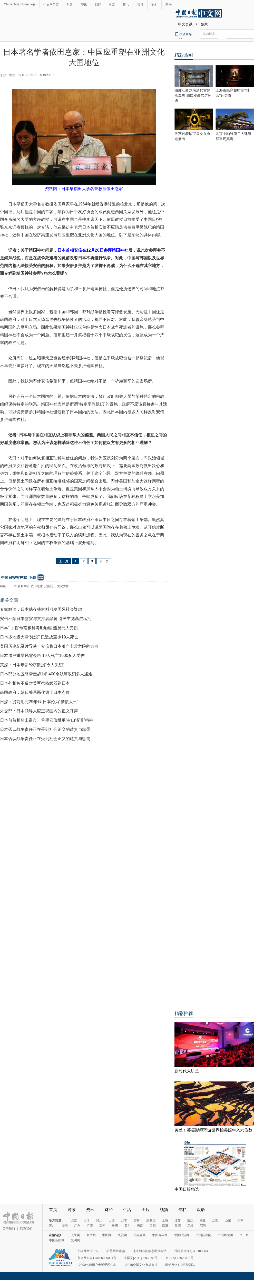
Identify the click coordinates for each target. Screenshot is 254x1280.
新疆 (190, 1225)
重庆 (115, 1225)
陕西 (178, 1225)
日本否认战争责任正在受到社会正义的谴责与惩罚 (45, 729)
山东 (228, 1220)
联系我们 (26, 1228)
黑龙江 (150, 1220)
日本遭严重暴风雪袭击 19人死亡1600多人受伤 (42, 655)
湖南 (65, 1225)
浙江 (190, 1220)
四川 (127, 1225)
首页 (53, 1209)
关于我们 (9, 1228)
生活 (112, 4)
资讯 (84, 4)
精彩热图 (183, 55)
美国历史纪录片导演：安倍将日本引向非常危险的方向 (49, 646)
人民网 (75, 1235)
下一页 (104, 561)
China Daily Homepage (19, 4)
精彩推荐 (183, 1013)
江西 (215, 1220)
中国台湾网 (203, 1235)
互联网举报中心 (88, 1251)
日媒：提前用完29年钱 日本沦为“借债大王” (39, 702)
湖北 (52, 1225)
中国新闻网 (56, 1240)
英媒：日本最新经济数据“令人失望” (32, 665)
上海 (165, 1220)
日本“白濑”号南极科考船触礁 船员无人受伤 (39, 628)
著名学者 (23, 586)
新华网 (91, 1235)
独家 (204, 24)
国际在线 (139, 1235)
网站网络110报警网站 (180, 1265)
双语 (168, 4)
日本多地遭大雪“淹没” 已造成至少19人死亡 (39, 637)
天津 (86, 1220)
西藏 (165, 1225)
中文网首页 (51, 4)
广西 (90, 1225)
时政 (70, 4)
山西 (112, 1220)
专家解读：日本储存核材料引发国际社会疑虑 (41, 609)
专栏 (154, 4)
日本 (14, 586)
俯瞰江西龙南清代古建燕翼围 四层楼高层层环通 (192, 95)
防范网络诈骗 (115, 1251)
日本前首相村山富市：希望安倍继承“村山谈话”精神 (46, 720)
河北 (99, 1220)
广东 (77, 1225)
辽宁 (124, 1220)
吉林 (137, 1220)
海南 (102, 1225)
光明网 (75, 1240)
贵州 (153, 1225)
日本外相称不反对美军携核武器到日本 (35, 683)
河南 (240, 1220)
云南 (140, 1225)
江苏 (177, 1220)
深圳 (203, 1225)
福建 (203, 1220)
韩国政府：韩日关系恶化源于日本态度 (35, 692)
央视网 (122, 1235)
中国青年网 (160, 1235)
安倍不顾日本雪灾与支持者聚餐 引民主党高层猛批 (45, 618)
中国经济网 (181, 1235)
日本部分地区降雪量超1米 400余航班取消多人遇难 (46, 674)
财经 (98, 4)
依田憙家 (37, 586)
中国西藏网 (225, 1235)
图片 (126, 4)
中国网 (106, 1235)
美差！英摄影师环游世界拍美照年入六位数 (213, 1130)
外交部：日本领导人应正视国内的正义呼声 (39, 711)
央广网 (244, 1235)
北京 (74, 1220)
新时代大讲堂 (186, 1071)
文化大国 (63, 586)
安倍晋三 (50, 586)
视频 (140, 4)
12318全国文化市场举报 (140, 1265)
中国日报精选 (186, 1189)
